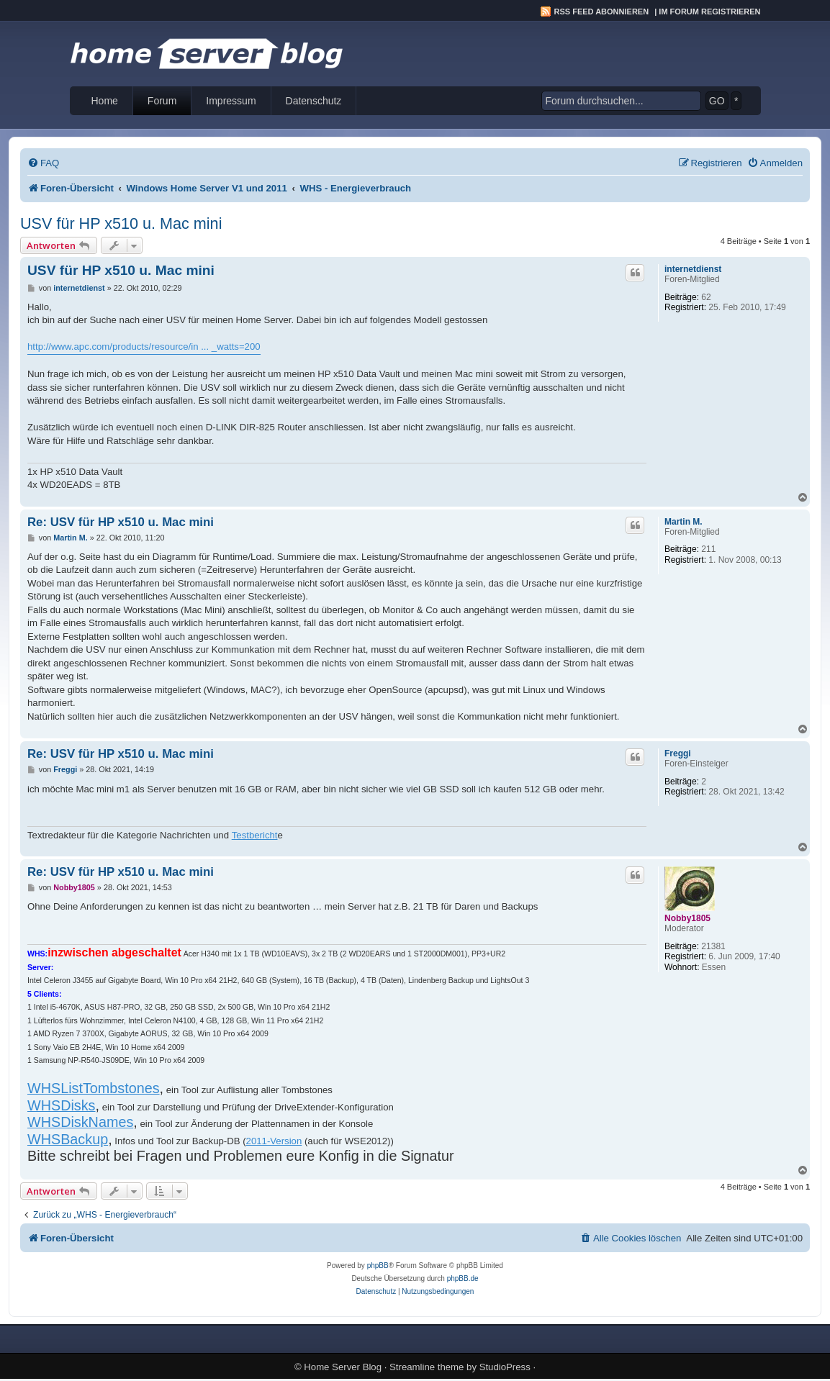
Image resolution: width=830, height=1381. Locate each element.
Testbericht (255, 835)
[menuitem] (43, 163)
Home (104, 101)
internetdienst (692, 269)
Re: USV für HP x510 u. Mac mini (120, 522)
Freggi (677, 753)
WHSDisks (61, 1105)
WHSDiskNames (80, 1122)
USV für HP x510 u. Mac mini (121, 223)
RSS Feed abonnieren (601, 11)
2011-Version (274, 1141)
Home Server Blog (343, 1367)
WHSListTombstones (93, 1088)
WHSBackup (67, 1139)
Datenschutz (314, 101)
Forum (162, 101)
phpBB (378, 1265)
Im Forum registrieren (709, 11)
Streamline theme (426, 1367)
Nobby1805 (687, 918)
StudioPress (505, 1367)
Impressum (231, 101)
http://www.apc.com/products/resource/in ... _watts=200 (144, 346)
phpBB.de (463, 1278)
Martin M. (683, 522)
